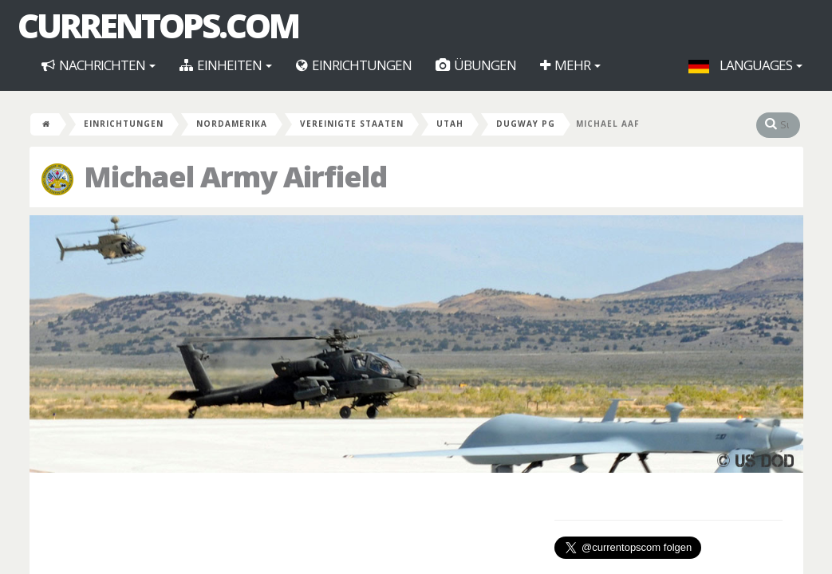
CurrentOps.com (158, 25)
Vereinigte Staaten (352, 123)
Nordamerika (231, 123)
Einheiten (225, 65)
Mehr (570, 65)
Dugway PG (525, 123)
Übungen (476, 65)
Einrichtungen (354, 65)
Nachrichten (98, 65)
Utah (449, 123)
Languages (745, 65)
